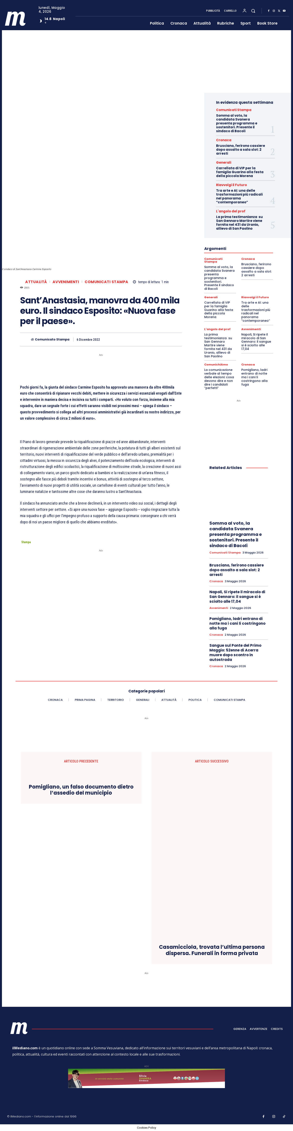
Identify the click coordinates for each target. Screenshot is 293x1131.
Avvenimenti (66, 282)
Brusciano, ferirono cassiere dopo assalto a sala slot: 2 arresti (240, 149)
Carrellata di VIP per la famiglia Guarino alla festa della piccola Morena (239, 172)
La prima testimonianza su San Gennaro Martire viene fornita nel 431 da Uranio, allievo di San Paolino (239, 223)
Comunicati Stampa (106, 282)
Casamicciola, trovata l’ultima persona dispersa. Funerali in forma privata (212, 950)
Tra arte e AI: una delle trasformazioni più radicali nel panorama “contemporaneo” (239, 196)
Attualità (36, 282)
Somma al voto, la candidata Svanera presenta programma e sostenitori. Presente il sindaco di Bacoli (236, 123)
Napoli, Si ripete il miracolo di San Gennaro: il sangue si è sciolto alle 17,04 (256, 341)
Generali (223, 162)
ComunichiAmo (216, 364)
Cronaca (223, 140)
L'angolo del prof (230, 211)
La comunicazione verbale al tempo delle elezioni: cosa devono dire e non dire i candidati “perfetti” (219, 379)
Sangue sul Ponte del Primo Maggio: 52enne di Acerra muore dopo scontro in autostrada (235, 652)
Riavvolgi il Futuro (231, 185)
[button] (253, 11)
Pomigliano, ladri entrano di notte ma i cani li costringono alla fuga (254, 377)
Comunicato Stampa (52, 339)
